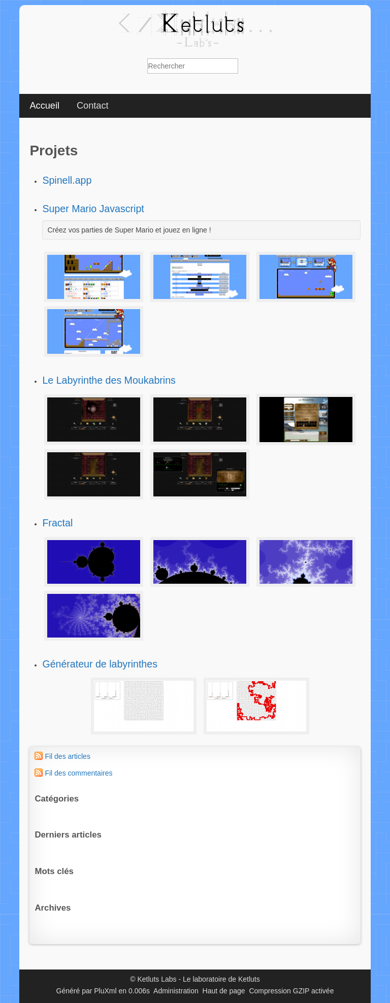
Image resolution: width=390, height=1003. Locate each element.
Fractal (57, 522)
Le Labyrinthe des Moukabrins (109, 380)
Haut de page (224, 991)
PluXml (105, 991)
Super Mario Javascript (93, 208)
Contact (93, 106)
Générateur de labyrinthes (99, 664)
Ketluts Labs (156, 979)
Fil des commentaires (78, 773)
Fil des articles (67, 756)
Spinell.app (66, 180)
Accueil (44, 106)
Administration (176, 991)
